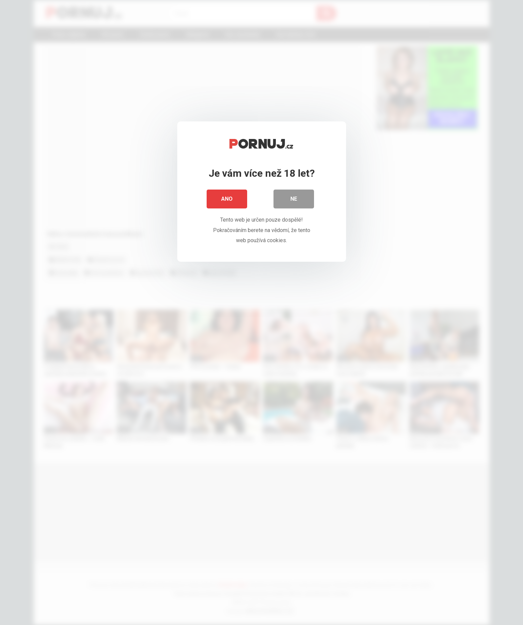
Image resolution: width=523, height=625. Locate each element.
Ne (293, 199)
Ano (227, 199)
